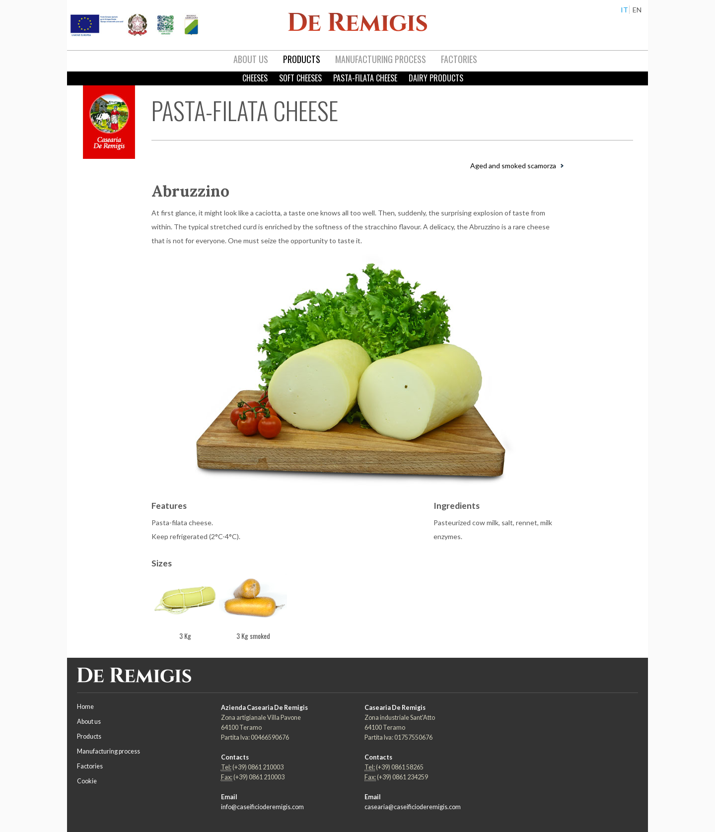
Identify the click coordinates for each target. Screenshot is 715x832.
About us (89, 721)
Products (89, 736)
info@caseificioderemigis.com (262, 807)
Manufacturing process (108, 751)
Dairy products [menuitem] (436, 78)
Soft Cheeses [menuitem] (300, 78)
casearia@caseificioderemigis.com (412, 807)
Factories (90, 766)
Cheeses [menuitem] (255, 78)
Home (85, 706)
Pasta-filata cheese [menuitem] (365, 78)
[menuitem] (251, 60)
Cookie (87, 781)
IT (624, 9)
